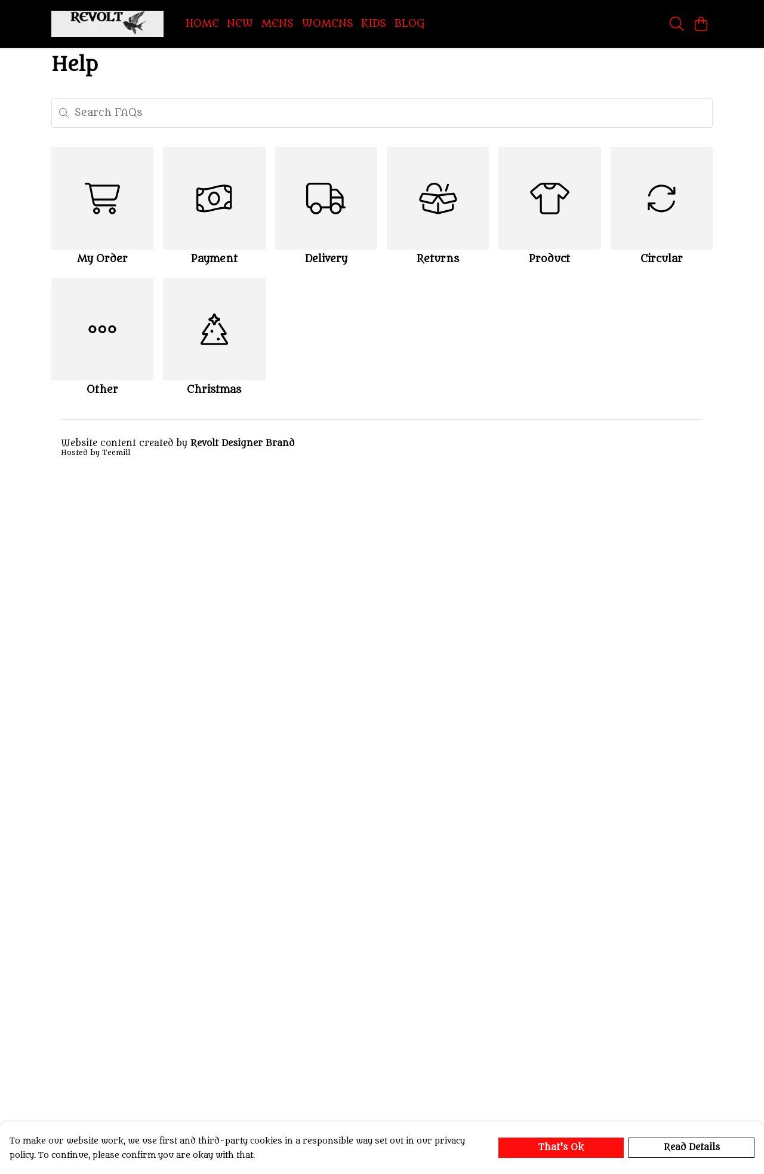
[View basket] (701, 24)
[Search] (677, 24)
